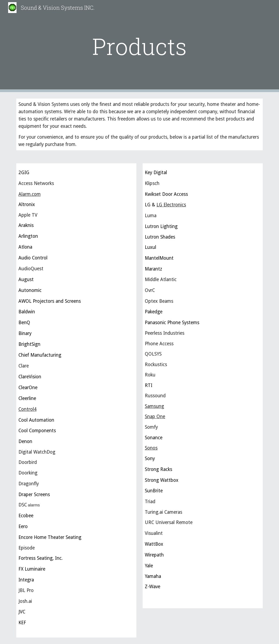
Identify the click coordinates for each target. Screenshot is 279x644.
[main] (139, 46)
